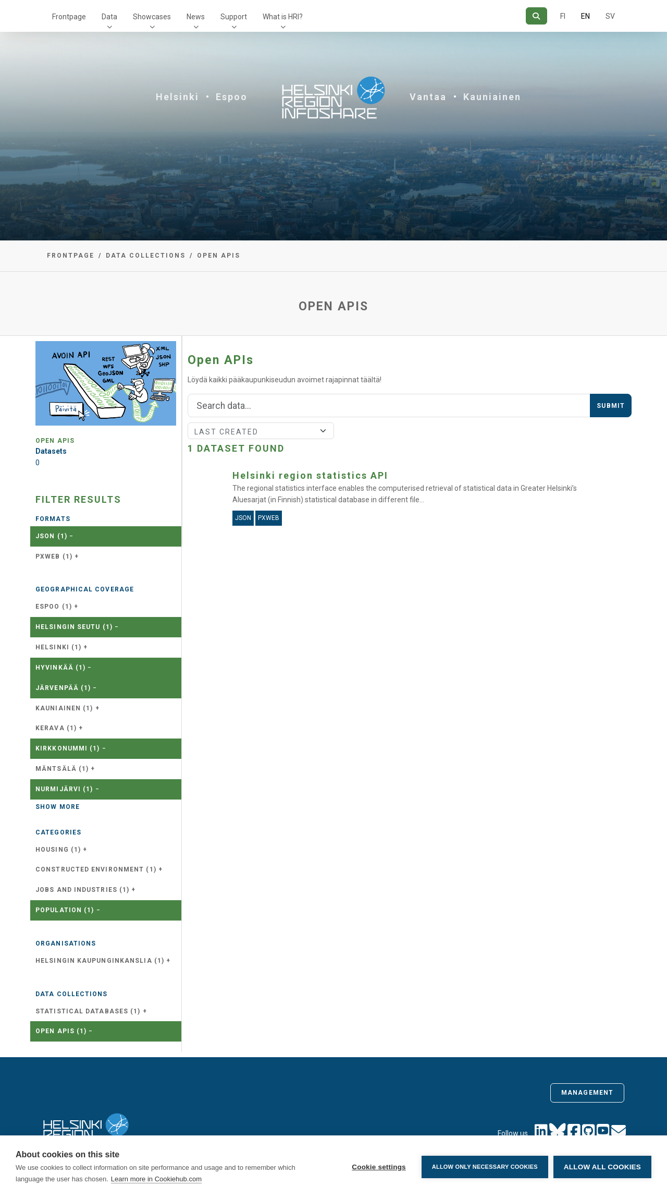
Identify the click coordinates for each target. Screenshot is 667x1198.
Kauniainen (492, 96)
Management (587, 1092)
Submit (611, 405)
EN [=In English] (585, 16)
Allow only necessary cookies (485, 1167)
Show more (57, 806)
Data (109, 17)
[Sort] (261, 430)
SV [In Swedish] (610, 16)
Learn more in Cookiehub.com (156, 1179)
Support (233, 17)
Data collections (146, 255)
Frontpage (69, 17)
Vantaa (428, 96)
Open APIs (218, 255)
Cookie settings (379, 1167)
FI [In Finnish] (562, 16)
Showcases (152, 17)
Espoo (232, 96)
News (196, 17)
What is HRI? (283, 17)
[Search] (536, 16)
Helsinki (177, 96)
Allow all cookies (602, 1167)
